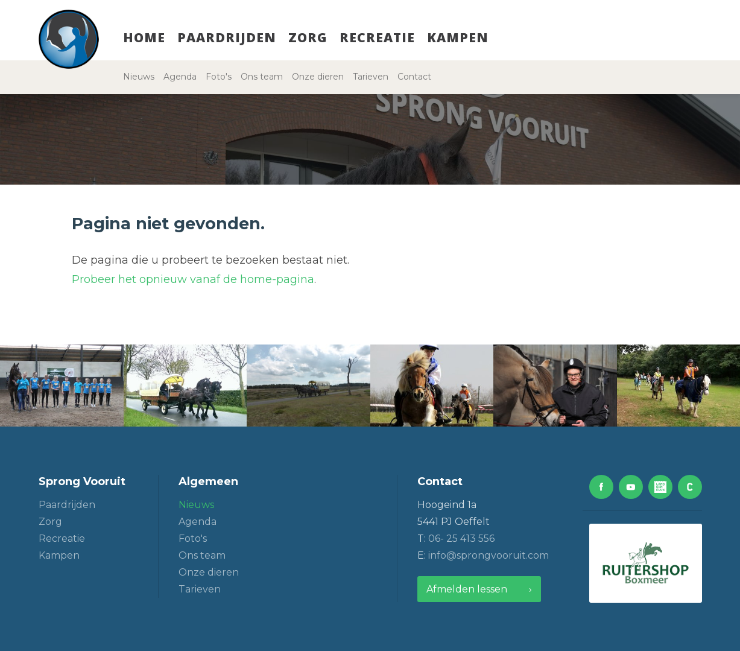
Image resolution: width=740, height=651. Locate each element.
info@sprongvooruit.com (488, 555)
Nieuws (138, 76)
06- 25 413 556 (461, 538)
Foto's (219, 76)
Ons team (262, 76)
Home (144, 37)
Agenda (180, 76)
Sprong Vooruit (82, 481)
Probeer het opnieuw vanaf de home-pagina (193, 279)
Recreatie (377, 37)
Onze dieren (318, 76)
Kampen (458, 37)
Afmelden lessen (466, 589)
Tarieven (370, 76)
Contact (414, 76)
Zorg (307, 37)
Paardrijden (226, 37)
